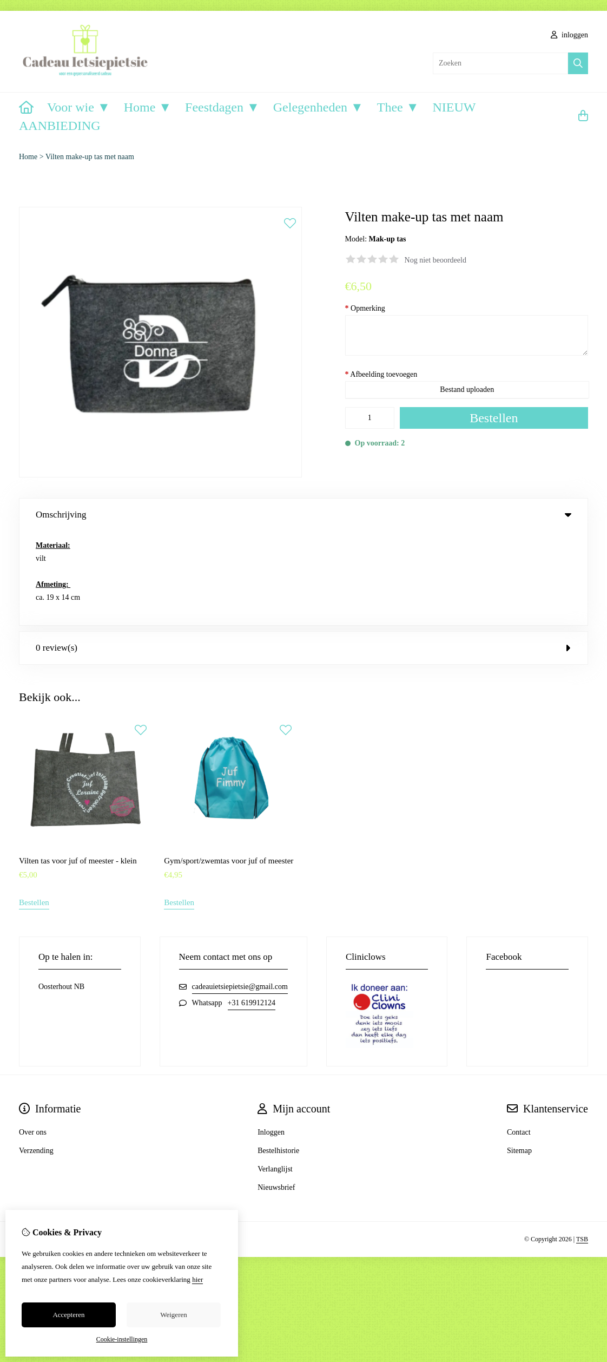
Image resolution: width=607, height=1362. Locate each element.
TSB (582, 1145)
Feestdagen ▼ (222, 107)
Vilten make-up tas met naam (89, 157)
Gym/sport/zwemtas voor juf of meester (228, 766)
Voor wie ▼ (78, 107)
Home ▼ (147, 107)
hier (197, 1279)
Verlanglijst (275, 1075)
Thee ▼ (398, 107)
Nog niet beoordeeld (435, 260)
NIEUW (454, 107)
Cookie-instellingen (122, 1339)
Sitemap (519, 1056)
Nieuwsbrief (276, 1093)
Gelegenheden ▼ (318, 107)
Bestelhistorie (278, 1056)
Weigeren (173, 1315)
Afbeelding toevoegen (381, 374)
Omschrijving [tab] (303, 514)
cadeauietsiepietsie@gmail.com (240, 892)
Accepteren (68, 1315)
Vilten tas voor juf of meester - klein (78, 766)
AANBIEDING (60, 126)
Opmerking (365, 308)
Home (28, 157)
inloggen (570, 35)
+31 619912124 (251, 909)
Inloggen (271, 1038)
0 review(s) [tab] (303, 553)
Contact (519, 1038)
